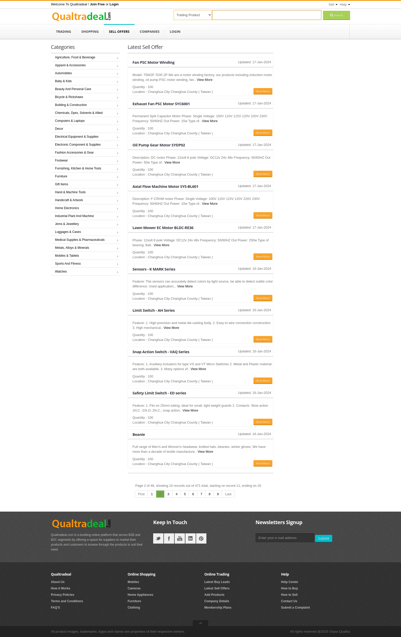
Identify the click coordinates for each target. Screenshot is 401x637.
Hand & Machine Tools (70, 192)
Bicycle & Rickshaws (69, 97)
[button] (97, 4)
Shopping (90, 31)
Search (338, 15)
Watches (61, 271)
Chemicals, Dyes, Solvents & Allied (79, 113)
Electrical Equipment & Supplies (76, 136)
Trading (63, 31)
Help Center (289, 582)
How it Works (60, 588)
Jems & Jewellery (67, 224)
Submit (323, 538)
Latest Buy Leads (217, 582)
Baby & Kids (63, 81)
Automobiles (63, 73)
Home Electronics (67, 208)
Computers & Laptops (70, 121)
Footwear (61, 160)
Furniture (61, 176)
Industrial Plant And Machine (74, 216)
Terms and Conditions (67, 601)
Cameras (134, 588)
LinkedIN (190, 538)
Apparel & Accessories (70, 65)
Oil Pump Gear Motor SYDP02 (158, 144)
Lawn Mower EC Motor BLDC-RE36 (162, 227)
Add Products (214, 595)
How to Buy (289, 588)
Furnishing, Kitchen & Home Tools (78, 168)
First (141, 494)
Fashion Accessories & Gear (74, 152)
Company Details (216, 601)
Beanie (138, 434)
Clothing (134, 607)
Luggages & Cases (68, 232)
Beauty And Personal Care (73, 89)
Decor (59, 129)
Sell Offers (119, 31)
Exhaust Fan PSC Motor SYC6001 (161, 103)
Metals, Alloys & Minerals (72, 248)
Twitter (158, 538)
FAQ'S (55, 607)
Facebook (169, 538)
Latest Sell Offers (217, 588)
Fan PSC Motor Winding (153, 62)
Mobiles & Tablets (67, 255)
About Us (57, 582)
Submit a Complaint (295, 607)
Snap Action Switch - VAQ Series (160, 351)
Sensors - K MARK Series (153, 269)
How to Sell (289, 595)
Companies (149, 31)
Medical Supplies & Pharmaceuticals (80, 240)
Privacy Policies (62, 595)
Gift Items (61, 184)
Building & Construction (71, 105)
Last (228, 494)
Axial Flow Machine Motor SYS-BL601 (165, 186)
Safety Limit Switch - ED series (159, 392)
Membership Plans (217, 607)
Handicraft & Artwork (69, 200)
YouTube (180, 538)
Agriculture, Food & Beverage (75, 57)
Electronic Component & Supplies (78, 144)
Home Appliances (140, 595)
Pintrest (201, 538)
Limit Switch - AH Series (153, 310)
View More (204, 80)
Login (175, 31)
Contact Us (289, 601)
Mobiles (133, 582)
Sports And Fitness (68, 263)
